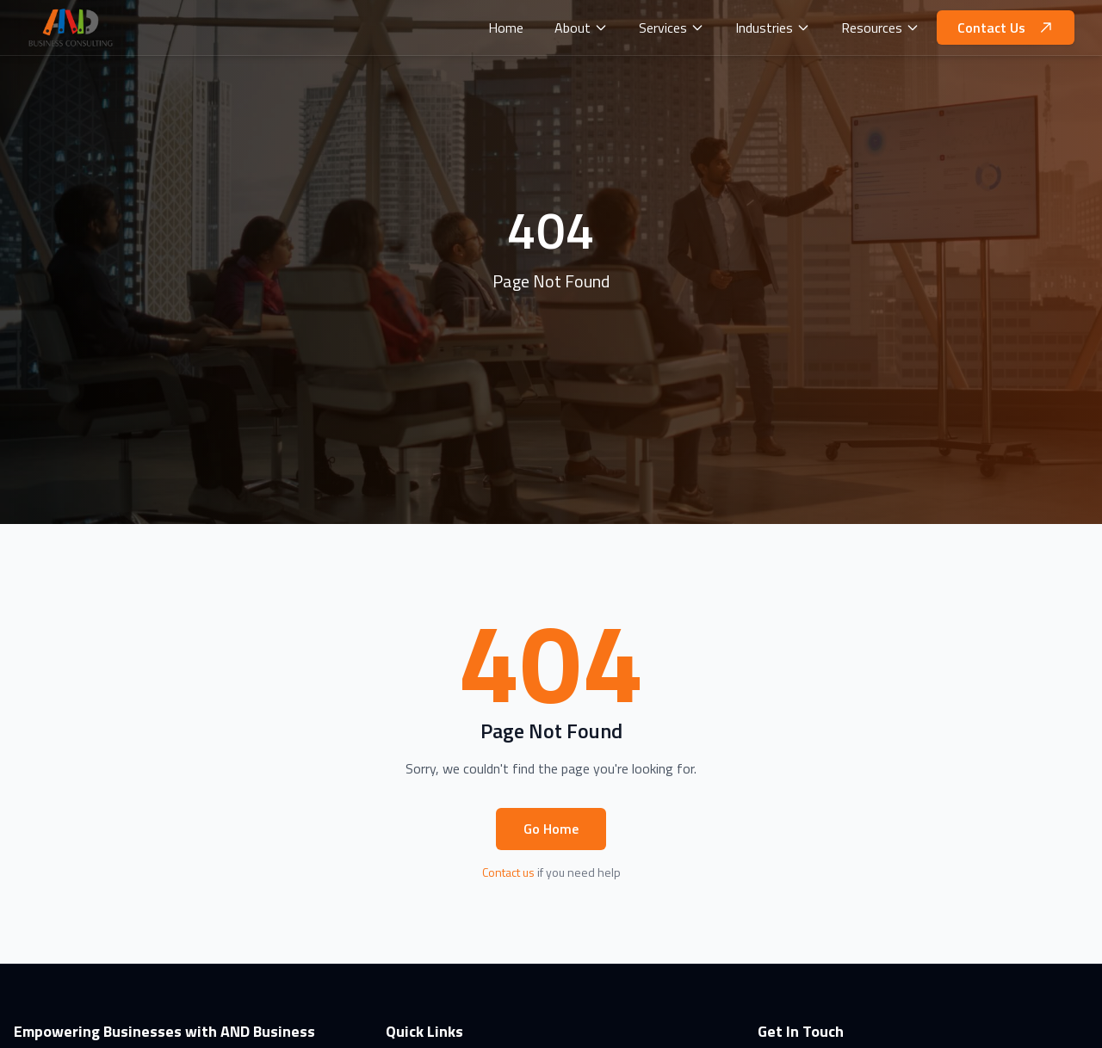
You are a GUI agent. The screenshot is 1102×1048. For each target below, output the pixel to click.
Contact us (508, 872)
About (581, 27)
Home (505, 27)
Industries (772, 27)
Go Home (551, 828)
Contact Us (1005, 27)
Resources (880, 27)
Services (671, 27)
